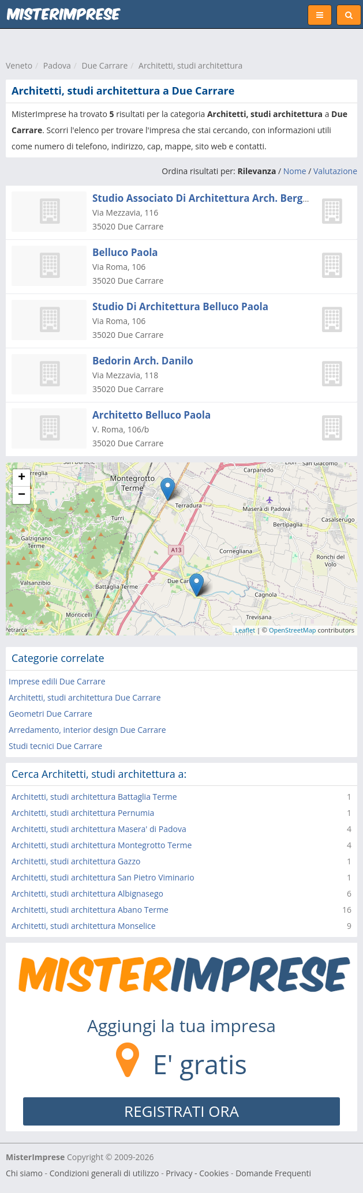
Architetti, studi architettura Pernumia (83, 812)
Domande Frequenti (273, 1173)
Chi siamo (24, 1173)
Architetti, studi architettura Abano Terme (90, 909)
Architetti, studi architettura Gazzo (76, 861)
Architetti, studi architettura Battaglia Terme (94, 796)
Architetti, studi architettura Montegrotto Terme (102, 845)
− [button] (21, 495)
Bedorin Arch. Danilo (142, 360)
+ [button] (21, 478)
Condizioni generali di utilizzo (104, 1173)
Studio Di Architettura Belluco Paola (180, 306)
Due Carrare (105, 65)
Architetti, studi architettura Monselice (84, 925)
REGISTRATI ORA (181, 1111)
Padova (57, 65)
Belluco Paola (125, 252)
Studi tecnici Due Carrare (55, 745)
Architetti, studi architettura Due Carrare (85, 697)
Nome (294, 170)
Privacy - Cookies (197, 1173)
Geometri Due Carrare (50, 713)
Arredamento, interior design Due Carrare (87, 729)
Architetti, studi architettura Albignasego (87, 893)
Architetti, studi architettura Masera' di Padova (99, 828)
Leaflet (245, 630)
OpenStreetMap (292, 630)
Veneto (19, 65)
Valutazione (335, 170)
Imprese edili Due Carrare (57, 681)
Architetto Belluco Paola (151, 414)
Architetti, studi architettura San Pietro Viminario (103, 877)
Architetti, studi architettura (190, 65)
